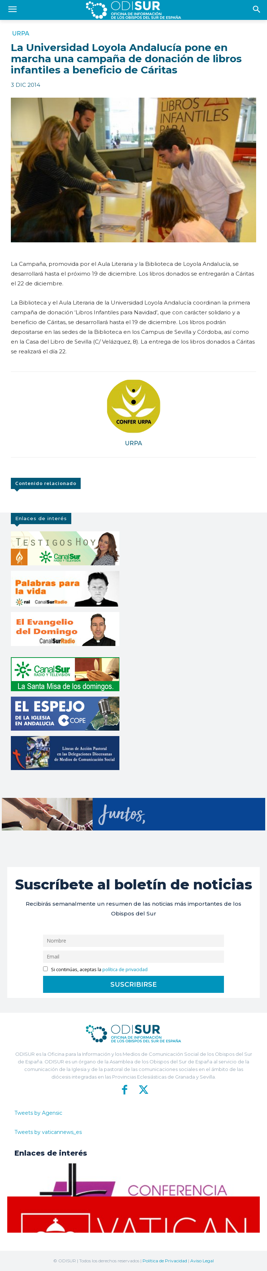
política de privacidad (125, 969)
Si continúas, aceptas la (95, 969)
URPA (20, 34)
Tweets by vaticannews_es (48, 1132)
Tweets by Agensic (38, 1113)
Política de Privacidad (165, 1260)
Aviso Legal (202, 1260)
